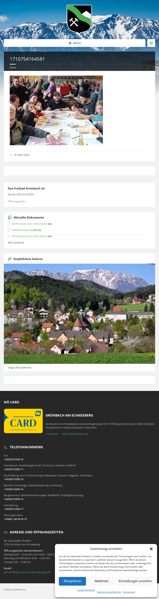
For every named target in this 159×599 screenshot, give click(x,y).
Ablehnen (102, 581)
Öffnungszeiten (17, 201)
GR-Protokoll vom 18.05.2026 (28, 223)
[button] (151, 549)
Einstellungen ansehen (135, 581)
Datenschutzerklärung (109, 592)
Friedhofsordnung (22, 230)
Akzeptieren (72, 581)
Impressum (129, 592)
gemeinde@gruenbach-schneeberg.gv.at (27, 572)
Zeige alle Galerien (19, 367)
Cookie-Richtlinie (86, 590)
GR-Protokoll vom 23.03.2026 (28, 236)
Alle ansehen (16, 242)
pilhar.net (20, 589)
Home (13, 67)
